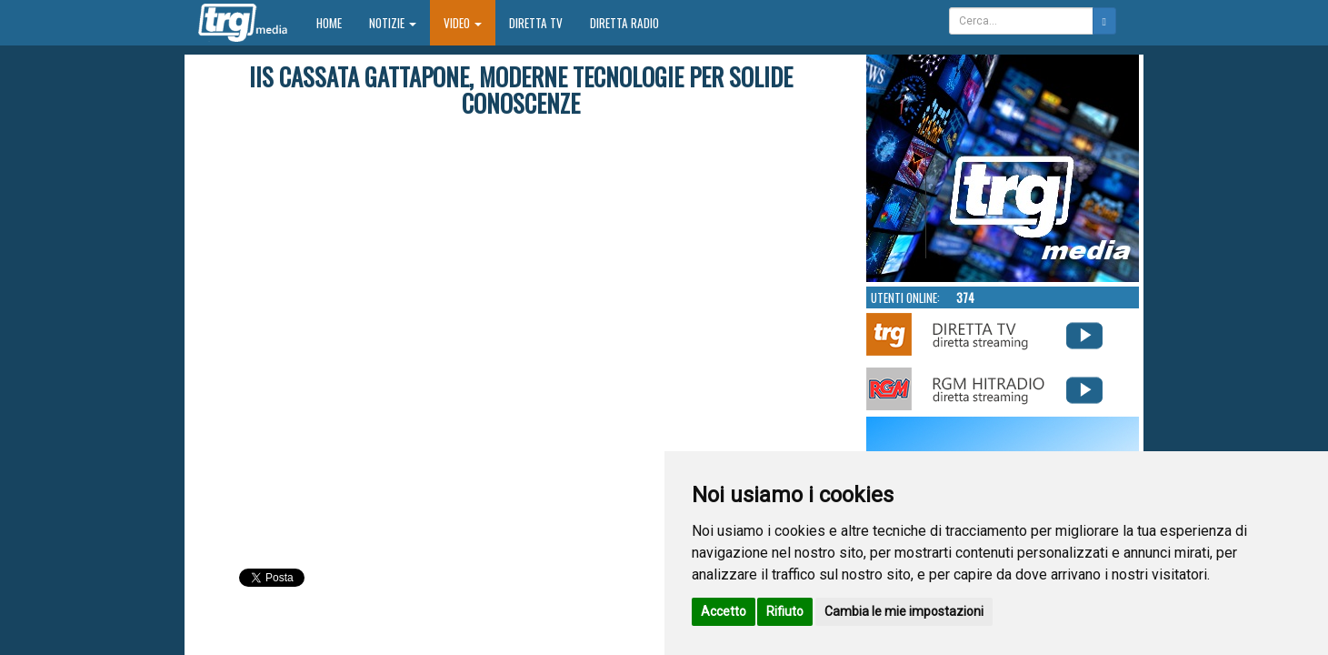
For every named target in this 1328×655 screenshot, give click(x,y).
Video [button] (463, 23)
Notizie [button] (392, 23)
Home (335, 22)
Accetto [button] (723, 611)
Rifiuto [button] (785, 611)
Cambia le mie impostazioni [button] (904, 611)
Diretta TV (536, 23)
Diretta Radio (624, 23)
